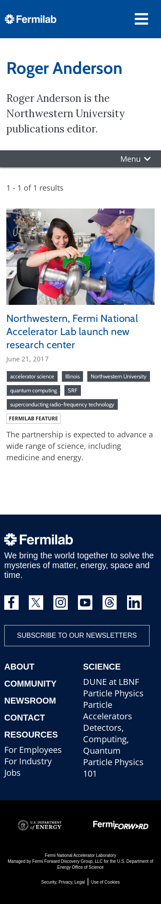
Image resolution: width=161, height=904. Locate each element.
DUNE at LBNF (111, 681)
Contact (24, 717)
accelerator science (32, 376)
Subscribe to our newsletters (77, 635)
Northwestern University (119, 376)
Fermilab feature (33, 418)
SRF (73, 390)
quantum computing (33, 390)
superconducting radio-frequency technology (62, 404)
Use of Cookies (105, 882)
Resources (31, 734)
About (19, 666)
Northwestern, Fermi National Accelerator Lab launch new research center (72, 331)
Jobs (12, 772)
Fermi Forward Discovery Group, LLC (67, 861)
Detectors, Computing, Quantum (106, 739)
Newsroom (30, 700)
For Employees (33, 749)
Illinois (72, 376)
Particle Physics (113, 693)
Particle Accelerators (107, 710)
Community (30, 683)
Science (102, 666)
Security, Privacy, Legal (63, 882)
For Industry (28, 761)
